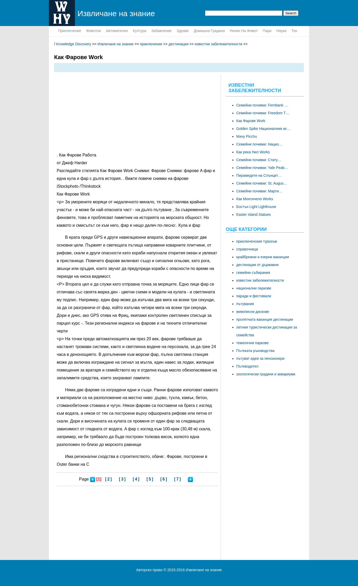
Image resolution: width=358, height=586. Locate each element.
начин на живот (244, 31)
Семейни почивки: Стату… (258, 160)
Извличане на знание (116, 44)
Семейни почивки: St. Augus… (261, 183)
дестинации (178, 44)
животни (93, 31)
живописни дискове (252, 312)
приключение (69, 31)
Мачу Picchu (246, 136)
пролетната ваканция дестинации (264, 319)
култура (139, 31)
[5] (150, 479)
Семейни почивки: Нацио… (259, 144)
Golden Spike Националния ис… (263, 129)
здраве (182, 31)
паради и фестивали (253, 296)
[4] (136, 479)
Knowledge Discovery (73, 44)
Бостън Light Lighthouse (256, 207)
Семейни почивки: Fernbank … (262, 105)
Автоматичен (117, 31)
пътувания (245, 304)
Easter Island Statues (253, 214)
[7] (178, 479)
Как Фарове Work (250, 121)
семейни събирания (253, 272)
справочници (247, 249)
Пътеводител (247, 366)
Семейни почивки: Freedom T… (262, 113)
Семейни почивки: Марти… (259, 191)
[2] (109, 479)
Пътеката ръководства (255, 351)
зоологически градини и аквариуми (265, 374)
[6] (164, 479)
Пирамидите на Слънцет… (259, 175)
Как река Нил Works (253, 152)
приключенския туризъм (256, 241)
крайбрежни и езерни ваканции (262, 257)
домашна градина (209, 31)
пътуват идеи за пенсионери (260, 358)
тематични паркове (252, 343)
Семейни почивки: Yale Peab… (262, 168)
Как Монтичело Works (254, 199)
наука (281, 31)
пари (267, 31)
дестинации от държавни (257, 265)
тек (294, 31)
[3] (122, 479)
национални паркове (253, 288)
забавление (161, 31)
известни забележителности (218, 44)
